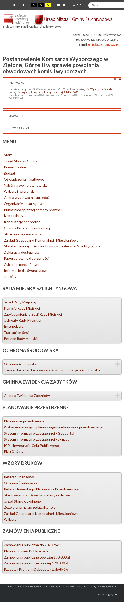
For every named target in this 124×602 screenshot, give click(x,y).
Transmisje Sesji (16, 332)
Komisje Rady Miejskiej (22, 308)
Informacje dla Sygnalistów (25, 270)
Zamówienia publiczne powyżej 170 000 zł (37, 557)
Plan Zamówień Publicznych (26, 551)
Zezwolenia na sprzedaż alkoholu (30, 507)
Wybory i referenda (101, 89)
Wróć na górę (107, 594)
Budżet (9, 173)
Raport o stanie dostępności (26, 258)
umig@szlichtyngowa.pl (103, 44)
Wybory (10, 519)
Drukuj (115, 78)
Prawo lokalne (15, 167)
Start (8, 155)
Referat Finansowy (19, 477)
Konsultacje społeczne (22, 222)
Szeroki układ (64, 4)
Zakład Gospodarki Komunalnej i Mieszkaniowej (41, 240)
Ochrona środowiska (20, 364)
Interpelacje (13, 326)
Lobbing (10, 276)
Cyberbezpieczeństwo (22, 264)
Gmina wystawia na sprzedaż (26, 197)
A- (74, 5)
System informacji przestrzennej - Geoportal (39, 433)
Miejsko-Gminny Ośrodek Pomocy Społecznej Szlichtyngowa (52, 246)
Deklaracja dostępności (22, 252)
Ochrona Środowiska (20, 483)
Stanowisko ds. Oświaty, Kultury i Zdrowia (37, 495)
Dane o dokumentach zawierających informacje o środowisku (52, 370)
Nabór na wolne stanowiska (26, 185)
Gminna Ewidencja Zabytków (27, 395)
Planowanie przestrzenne (24, 421)
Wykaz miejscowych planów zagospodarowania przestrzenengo (54, 427)
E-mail (120, 78)
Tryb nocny (23, 5)
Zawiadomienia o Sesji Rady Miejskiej (33, 314)
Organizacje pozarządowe (24, 203)
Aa (34, 5)
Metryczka (16, 82)
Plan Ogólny (13, 451)
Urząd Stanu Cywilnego (22, 501)
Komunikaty (13, 215)
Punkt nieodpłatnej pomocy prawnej (33, 210)
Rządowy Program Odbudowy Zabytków (36, 569)
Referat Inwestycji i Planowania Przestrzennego (42, 489)
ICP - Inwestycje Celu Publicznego (31, 445)
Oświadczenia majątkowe (24, 179)
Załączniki (16, 115)
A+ (81, 5)
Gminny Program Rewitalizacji (27, 228)
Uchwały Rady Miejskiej (22, 320)
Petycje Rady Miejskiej (21, 338)
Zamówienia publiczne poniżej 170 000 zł (36, 563)
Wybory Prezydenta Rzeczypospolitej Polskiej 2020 (50, 92)
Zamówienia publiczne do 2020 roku (32, 545)
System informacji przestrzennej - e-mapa (36, 439)
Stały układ (58, 4)
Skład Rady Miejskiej (20, 302)
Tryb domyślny (14, 5)
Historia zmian (19, 128)
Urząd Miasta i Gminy (20, 161)
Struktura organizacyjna (23, 234)
